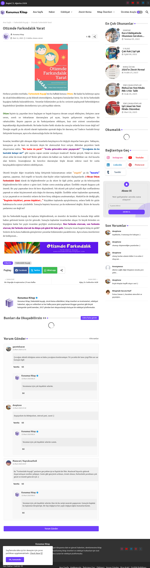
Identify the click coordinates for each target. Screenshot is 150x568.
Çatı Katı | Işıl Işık (131, 51)
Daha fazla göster (89, 318)
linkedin (117, 164)
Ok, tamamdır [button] (15, 559)
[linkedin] (143, 3)
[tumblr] (148, 3)
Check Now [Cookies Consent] (35, 553)
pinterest (139, 164)
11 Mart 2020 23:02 (19, 408)
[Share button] (61, 270)
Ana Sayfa (38, 12)
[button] (140, 12)
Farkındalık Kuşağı (21, 22)
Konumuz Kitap (26, 297)
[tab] (38, 12)
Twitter (37, 270)
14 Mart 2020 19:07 (19, 464)
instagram (118, 157)
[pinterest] (138, 3)
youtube (140, 157)
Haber (52, 12)
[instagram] (127, 3)
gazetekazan (19, 346)
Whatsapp (51, 270)
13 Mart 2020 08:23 (28, 379)
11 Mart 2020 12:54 (19, 350)
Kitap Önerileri (104, 12)
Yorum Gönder (51, 528)
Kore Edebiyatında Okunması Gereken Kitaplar (132, 35)
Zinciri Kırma (85, 12)
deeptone (17, 405)
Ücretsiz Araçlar (129, 12)
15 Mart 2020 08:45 (28, 496)
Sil (23, 367)
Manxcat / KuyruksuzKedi (25, 461)
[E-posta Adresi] (126, 206)
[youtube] (133, 3)
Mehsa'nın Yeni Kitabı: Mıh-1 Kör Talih (133, 89)
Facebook (23, 270)
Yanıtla (16, 367)
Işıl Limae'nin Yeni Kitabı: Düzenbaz (131, 108)
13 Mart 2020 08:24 (28, 434)
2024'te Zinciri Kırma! (133, 69)
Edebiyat (65, 12)
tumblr (117, 172)
